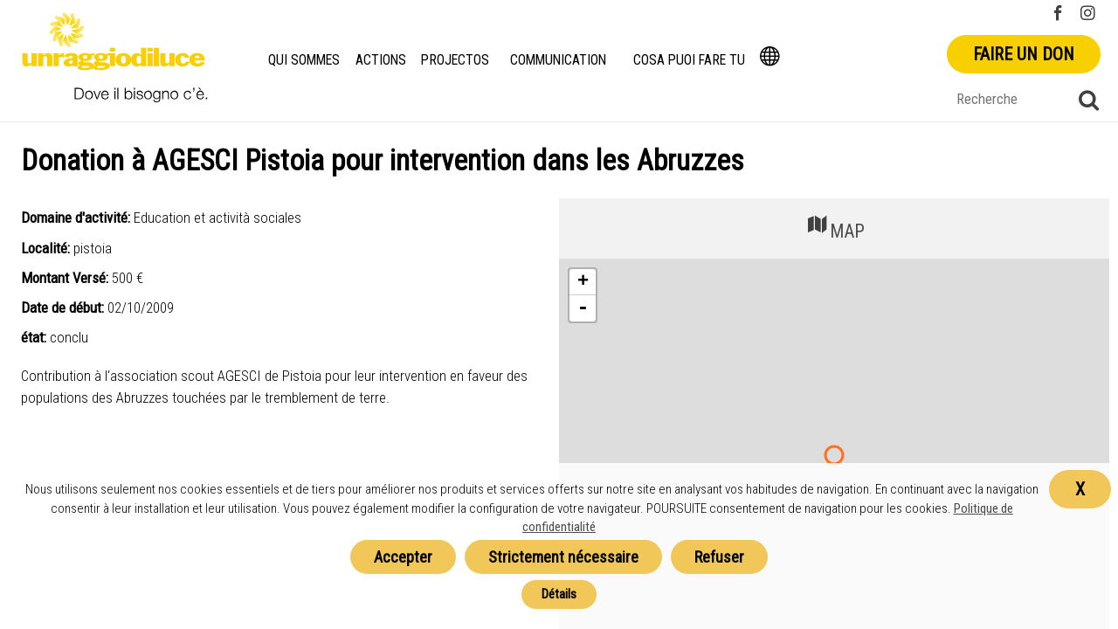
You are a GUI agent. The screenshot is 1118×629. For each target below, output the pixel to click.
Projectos (456, 60)
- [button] (582, 308)
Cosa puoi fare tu (690, 60)
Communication (559, 60)
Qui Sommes (304, 60)
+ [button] (583, 282)
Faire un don (1023, 54)
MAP (834, 226)
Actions (382, 60)
